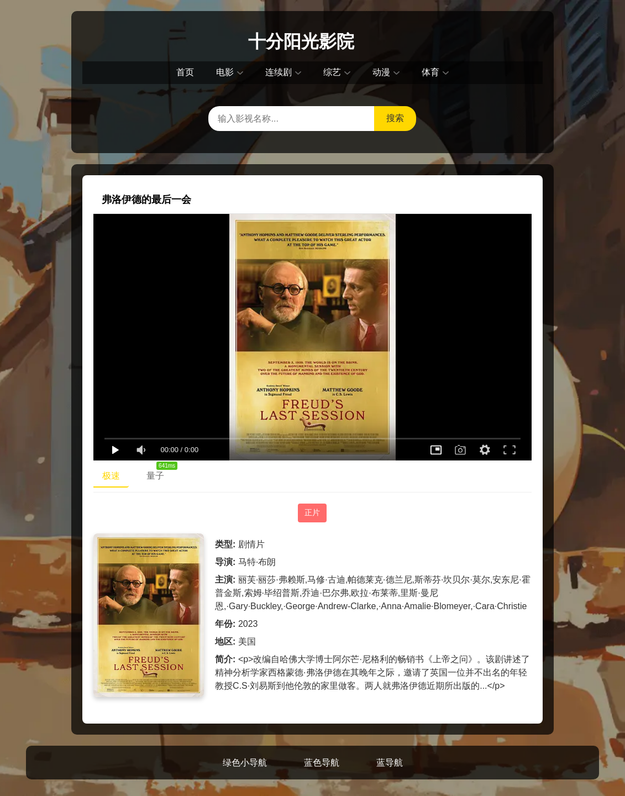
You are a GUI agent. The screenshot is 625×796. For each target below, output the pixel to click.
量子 (159, 473)
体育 (430, 72)
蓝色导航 (321, 762)
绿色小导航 (245, 762)
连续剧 (278, 72)
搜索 (395, 118)
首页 (185, 72)
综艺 (332, 72)
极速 (111, 475)
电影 (225, 72)
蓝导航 (389, 762)
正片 (312, 512)
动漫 (381, 72)
